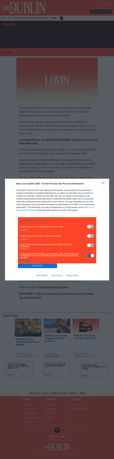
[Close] (104, 183)
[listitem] (57, 220)
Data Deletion (41, 275)
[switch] (90, 226)
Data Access (57, 275)
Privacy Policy (72, 275)
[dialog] (57, 230)
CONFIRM (37, 266)
